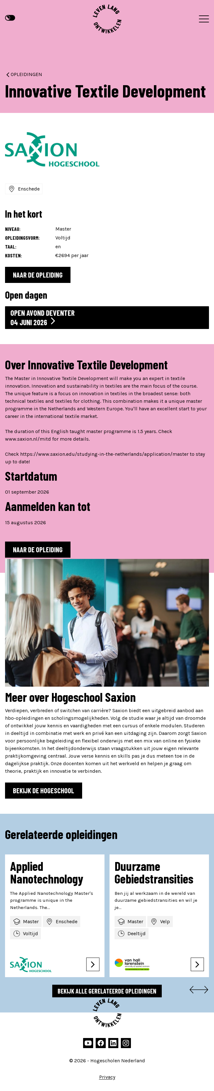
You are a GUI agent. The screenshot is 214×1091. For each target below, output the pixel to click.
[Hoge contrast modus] (10, 18)
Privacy (107, 1077)
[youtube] (88, 1043)
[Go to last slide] (192, 991)
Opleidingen (23, 74)
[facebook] (101, 1043)
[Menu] (204, 18)
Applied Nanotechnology (46, 872)
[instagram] (126, 1043)
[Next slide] (205, 991)
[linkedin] (113, 1043)
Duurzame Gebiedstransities (154, 872)
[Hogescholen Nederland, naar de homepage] (107, 19)
